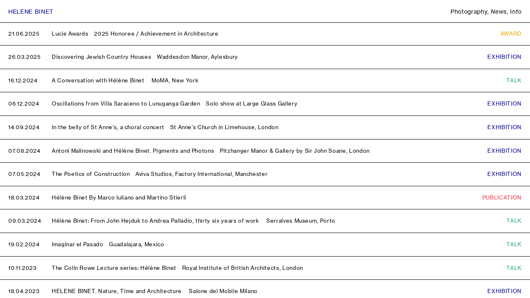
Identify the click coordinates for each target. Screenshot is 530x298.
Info (516, 11)
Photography (468, 11)
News (499, 11)
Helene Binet (30, 11)
